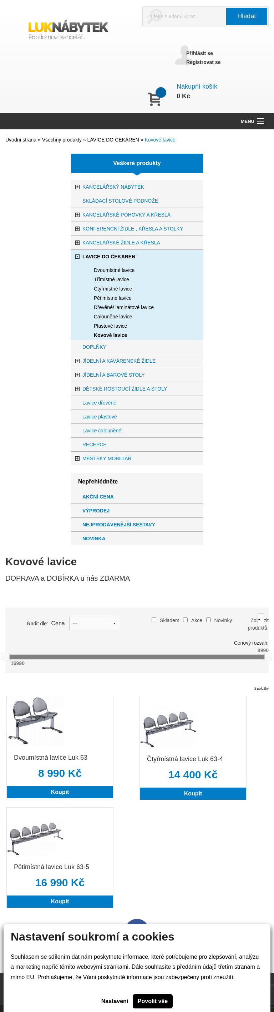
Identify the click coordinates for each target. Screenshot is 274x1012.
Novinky (219, 620)
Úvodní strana (20, 140)
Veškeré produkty (137, 163)
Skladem (165, 620)
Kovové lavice (159, 140)
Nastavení (114, 1001)
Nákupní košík (197, 86)
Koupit (60, 792)
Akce (192, 620)
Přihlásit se (199, 53)
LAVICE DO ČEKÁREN (114, 140)
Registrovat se (203, 62)
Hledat (246, 16)
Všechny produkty (62, 140)
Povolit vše (153, 1001)
